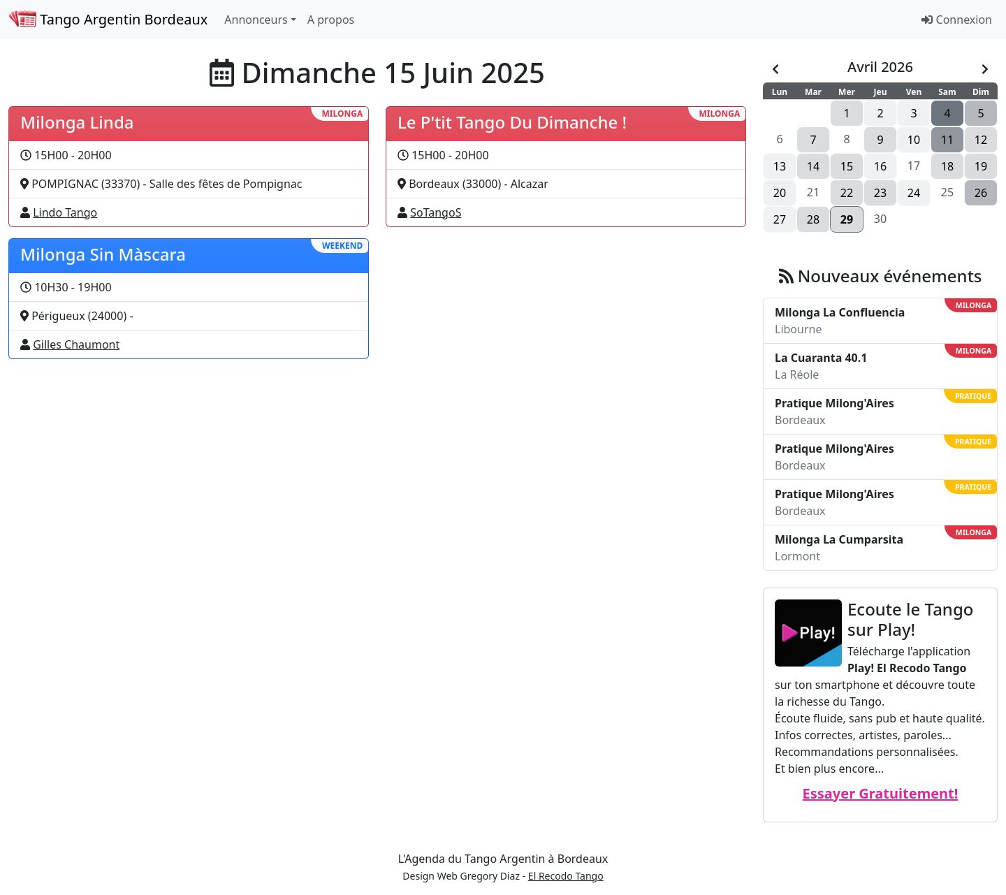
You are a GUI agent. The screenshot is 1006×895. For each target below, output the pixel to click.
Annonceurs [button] (255, 19)
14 (813, 166)
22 (846, 193)
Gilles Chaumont (76, 344)
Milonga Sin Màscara (103, 253)
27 (779, 219)
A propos (330, 19)
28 (813, 219)
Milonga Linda (77, 121)
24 (913, 193)
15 (846, 166)
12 (981, 139)
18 (947, 166)
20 (779, 193)
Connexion (956, 19)
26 (981, 193)
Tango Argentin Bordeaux (107, 19)
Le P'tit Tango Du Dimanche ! (512, 121)
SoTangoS (435, 212)
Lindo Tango (65, 212)
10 (913, 139)
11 (947, 139)
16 (880, 166)
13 (779, 166)
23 (880, 193)
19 (981, 166)
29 (846, 219)
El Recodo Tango (566, 875)
